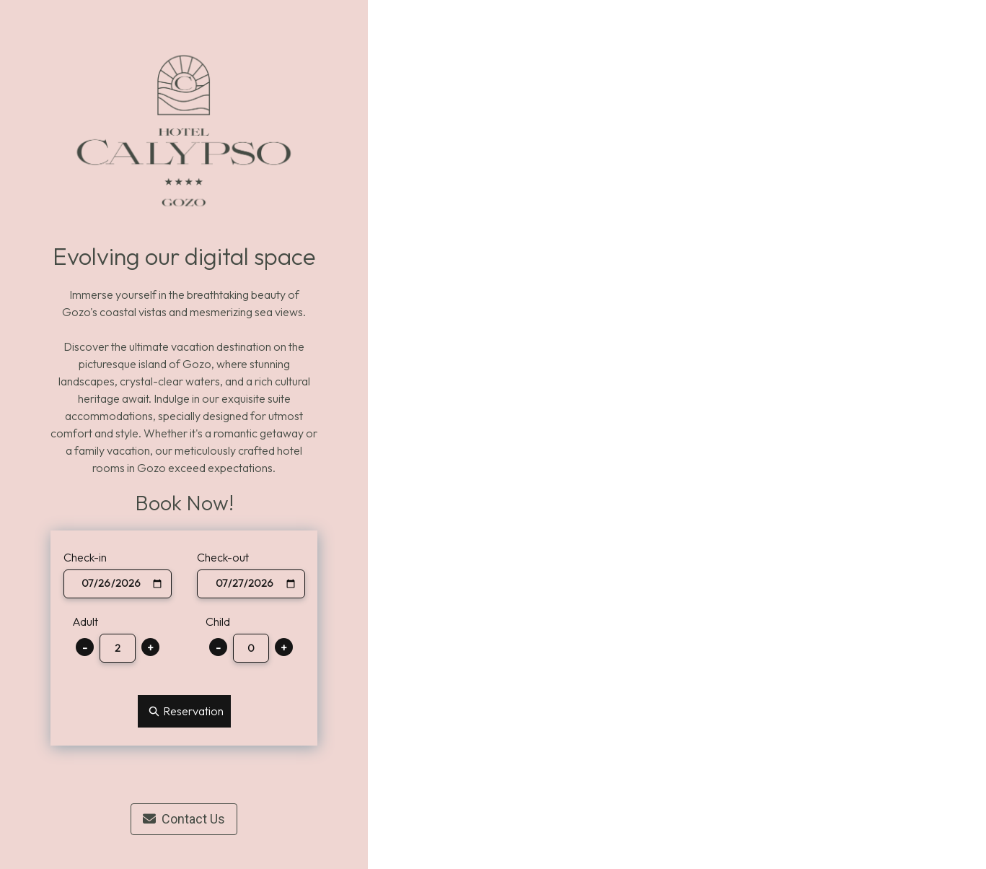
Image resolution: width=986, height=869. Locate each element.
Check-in (85, 557)
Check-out (223, 557)
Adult (85, 621)
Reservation (184, 711)
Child (218, 621)
